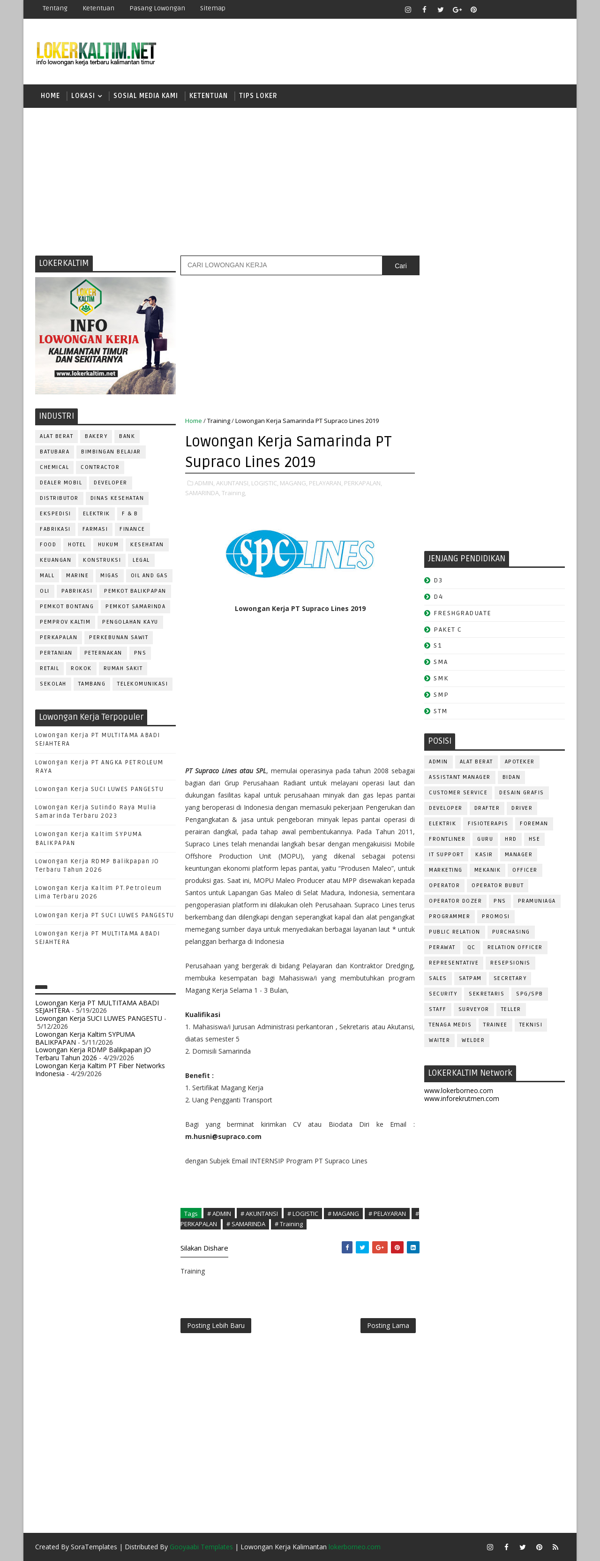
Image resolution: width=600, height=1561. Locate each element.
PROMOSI (496, 916)
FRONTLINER (447, 839)
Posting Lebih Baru (216, 1325)
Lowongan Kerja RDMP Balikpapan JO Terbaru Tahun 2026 (93, 1053)
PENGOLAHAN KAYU (130, 622)
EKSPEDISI (55, 513)
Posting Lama (388, 1325)
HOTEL (77, 544)
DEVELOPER (111, 482)
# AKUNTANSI (259, 1213)
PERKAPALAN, (363, 483)
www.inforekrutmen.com (461, 1098)
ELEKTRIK (96, 513)
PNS (140, 652)
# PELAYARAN (387, 1213)
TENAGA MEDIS (450, 1024)
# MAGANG (343, 1213)
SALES (438, 978)
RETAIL (49, 668)
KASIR (484, 854)
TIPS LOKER (258, 96)
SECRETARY (510, 978)
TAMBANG (92, 683)
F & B (130, 513)
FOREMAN (534, 823)
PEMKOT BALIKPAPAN (135, 591)
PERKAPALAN (58, 637)
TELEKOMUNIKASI (142, 683)
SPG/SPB (529, 993)
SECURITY (443, 993)
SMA (441, 662)
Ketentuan (98, 8)
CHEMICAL (54, 467)
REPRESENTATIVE (454, 962)
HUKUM (108, 544)
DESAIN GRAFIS (521, 792)
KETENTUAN (208, 96)
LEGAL (141, 560)
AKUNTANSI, (233, 483)
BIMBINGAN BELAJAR (111, 451)
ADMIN (438, 761)
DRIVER (521, 808)
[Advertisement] (300, 180)
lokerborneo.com (355, 1546)
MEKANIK (487, 870)
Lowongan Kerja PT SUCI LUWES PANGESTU (104, 915)
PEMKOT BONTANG (67, 606)
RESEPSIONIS (510, 962)
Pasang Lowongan (157, 8)
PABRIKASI (77, 591)
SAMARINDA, (202, 493)
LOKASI (83, 96)
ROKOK (81, 668)
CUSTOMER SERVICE (458, 792)
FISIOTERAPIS (488, 823)
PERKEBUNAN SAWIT (118, 637)
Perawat (442, 947)
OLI (45, 591)
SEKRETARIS (486, 993)
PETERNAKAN (103, 652)
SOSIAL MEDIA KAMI (145, 96)
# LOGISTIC (302, 1213)
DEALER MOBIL (61, 482)
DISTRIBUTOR (59, 498)
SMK (441, 678)
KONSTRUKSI (102, 560)
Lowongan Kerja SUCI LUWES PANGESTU (99, 789)
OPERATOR (444, 885)
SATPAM (470, 978)
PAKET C (448, 629)
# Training (289, 1224)
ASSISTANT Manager (460, 777)
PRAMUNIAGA (537, 901)
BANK (127, 436)
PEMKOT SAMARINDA (135, 606)
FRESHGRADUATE (463, 613)
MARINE (77, 575)
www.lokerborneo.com (458, 1090)
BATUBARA (54, 451)
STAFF (438, 1009)
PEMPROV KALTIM (65, 622)
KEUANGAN (55, 560)
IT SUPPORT (446, 854)
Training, (234, 493)
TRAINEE (495, 1024)
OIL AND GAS (149, 575)
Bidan (511, 777)
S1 (438, 645)
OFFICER (525, 870)
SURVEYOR (473, 1009)
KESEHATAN (147, 544)
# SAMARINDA (245, 1224)
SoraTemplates (94, 1546)
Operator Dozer (455, 901)
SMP (441, 695)
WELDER (473, 1040)
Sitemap (212, 8)
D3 (438, 580)
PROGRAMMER (449, 916)
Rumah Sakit (123, 668)
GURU (485, 839)
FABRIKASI (55, 529)
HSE (534, 839)
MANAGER (519, 854)
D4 (438, 597)
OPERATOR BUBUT (498, 885)
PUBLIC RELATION (454, 931)
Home (50, 96)
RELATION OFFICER (515, 947)
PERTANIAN (56, 652)
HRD (511, 839)
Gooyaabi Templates (201, 1546)
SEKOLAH (53, 683)
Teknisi (531, 1024)
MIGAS (109, 575)
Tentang (55, 8)
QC (471, 947)
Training (218, 420)
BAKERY (96, 436)
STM (441, 711)
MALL (47, 575)
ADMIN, (205, 483)
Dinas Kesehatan (117, 498)
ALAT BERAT (56, 436)
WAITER (439, 1040)
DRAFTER (487, 808)
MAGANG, (294, 483)
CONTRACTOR (100, 467)
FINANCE (132, 529)
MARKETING (446, 870)
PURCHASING (511, 931)
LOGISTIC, (264, 483)
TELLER (511, 1009)
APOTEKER (520, 761)
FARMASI (95, 529)
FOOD (48, 544)
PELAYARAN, (326, 483)
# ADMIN (219, 1213)
